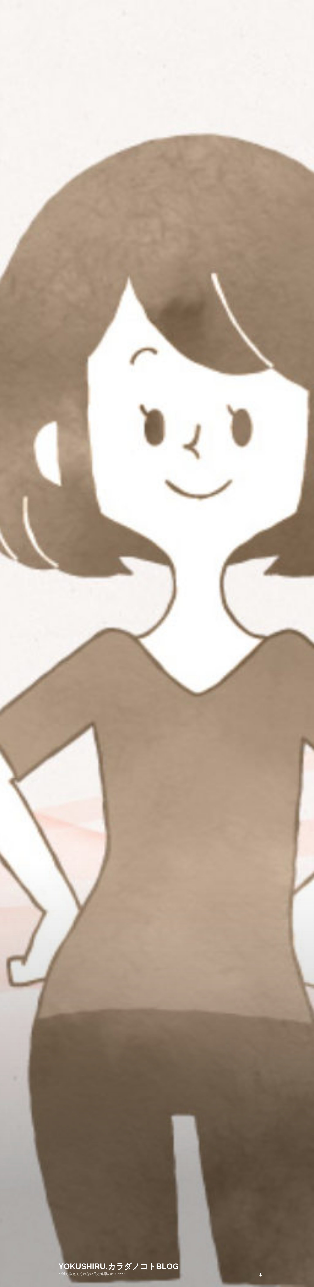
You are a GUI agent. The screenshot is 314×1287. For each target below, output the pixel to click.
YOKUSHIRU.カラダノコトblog (118, 1266)
